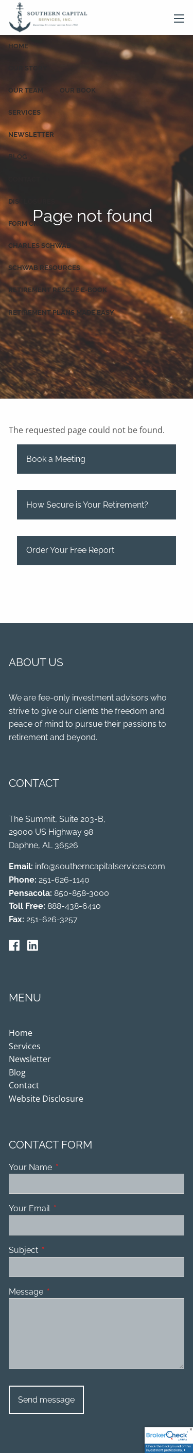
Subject (63, 1250)
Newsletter (31, 134)
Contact (24, 179)
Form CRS (25, 223)
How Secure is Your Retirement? (87, 505)
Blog (17, 156)
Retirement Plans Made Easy (61, 312)
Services (24, 112)
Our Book (78, 90)
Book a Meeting (55, 459)
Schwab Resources (44, 268)
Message (65, 1292)
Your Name (70, 1168)
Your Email (69, 1209)
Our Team (25, 90)
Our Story (27, 68)
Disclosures (31, 201)
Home (18, 46)
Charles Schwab (39, 245)
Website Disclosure (46, 1099)
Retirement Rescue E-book (57, 290)
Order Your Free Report (70, 551)
